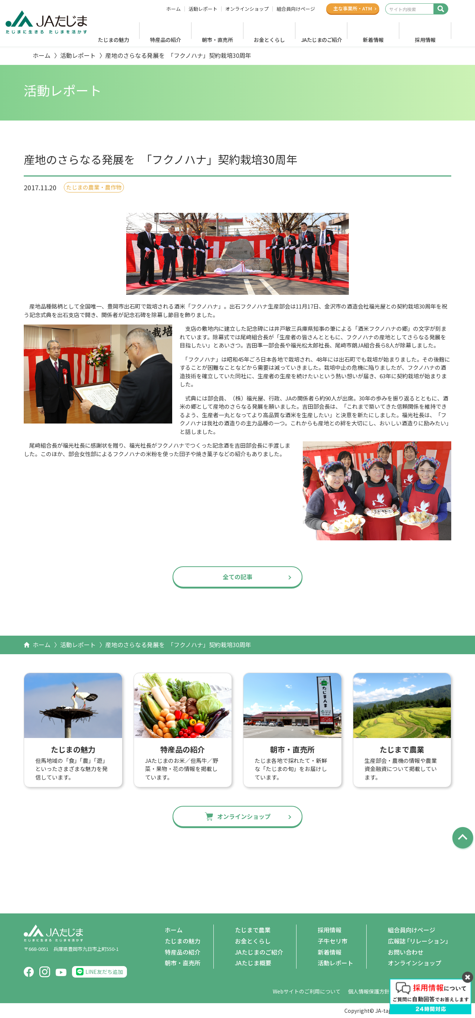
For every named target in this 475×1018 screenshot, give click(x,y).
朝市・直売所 (217, 39)
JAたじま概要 (253, 962)
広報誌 (419, 941)
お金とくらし (269, 39)
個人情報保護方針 (369, 991)
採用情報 (425, 39)
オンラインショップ (247, 8)
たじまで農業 (253, 929)
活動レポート (203, 8)
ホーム (173, 8)
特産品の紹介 (165, 39)
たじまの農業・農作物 (94, 187)
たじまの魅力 (113, 39)
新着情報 (373, 39)
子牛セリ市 (332, 940)
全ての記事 (237, 576)
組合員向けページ (295, 8)
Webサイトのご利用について (307, 991)
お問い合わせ (405, 952)
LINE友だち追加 (104, 971)
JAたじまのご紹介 (321, 39)
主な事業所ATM (352, 8)
